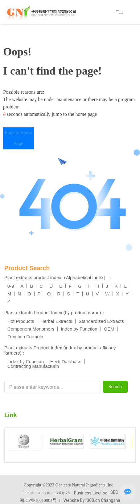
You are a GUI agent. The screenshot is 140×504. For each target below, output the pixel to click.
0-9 (10, 286)
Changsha (110, 500)
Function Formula (25, 336)
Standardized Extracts (101, 321)
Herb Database (65, 361)
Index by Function (79, 328)
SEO (114, 492)
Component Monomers (31, 328)
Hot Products (20, 321)
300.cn (93, 500)
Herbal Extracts (56, 321)
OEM (109, 328)
